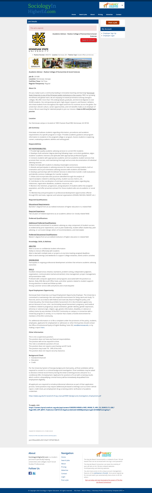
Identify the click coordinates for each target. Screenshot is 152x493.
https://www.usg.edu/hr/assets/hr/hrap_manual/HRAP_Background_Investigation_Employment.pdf (65, 396)
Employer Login (109, 36)
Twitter (34, 473)
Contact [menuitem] (64, 473)
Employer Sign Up (109, 33)
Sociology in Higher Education (49, 490)
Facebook (30, 473)
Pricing (100, 14)
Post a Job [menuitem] (65, 480)
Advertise (109, 14)
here (42, 327)
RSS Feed (77, 490)
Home (74, 14)
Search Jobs (83, 14)
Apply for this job (88, 40)
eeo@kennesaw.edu (81, 325)
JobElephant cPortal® (101, 473)
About (92, 14)
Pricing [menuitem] (63, 467)
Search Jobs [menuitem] (65, 460)
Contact (118, 14)
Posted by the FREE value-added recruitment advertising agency (43, 435)
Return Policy (86, 490)
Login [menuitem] (63, 477)
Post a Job (112, 22)
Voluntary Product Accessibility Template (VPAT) (107, 490)
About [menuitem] (63, 464)
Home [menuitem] (63, 457)
